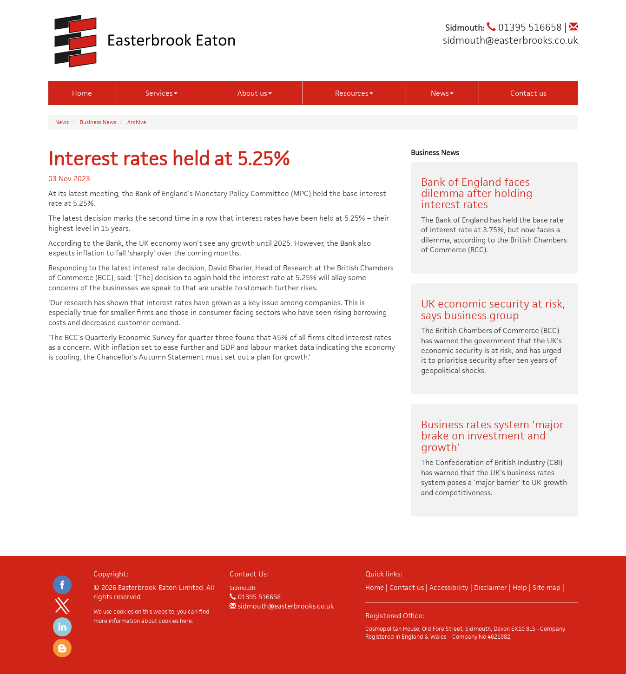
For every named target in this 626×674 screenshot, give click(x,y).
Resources (354, 93)
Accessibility (448, 587)
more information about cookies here (142, 621)
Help (520, 587)
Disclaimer (490, 587)
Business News (98, 121)
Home (82, 93)
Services (161, 93)
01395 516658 (524, 27)
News (442, 93)
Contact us (528, 93)
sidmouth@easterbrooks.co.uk (510, 34)
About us (254, 93)
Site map (546, 587)
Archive (136, 121)
